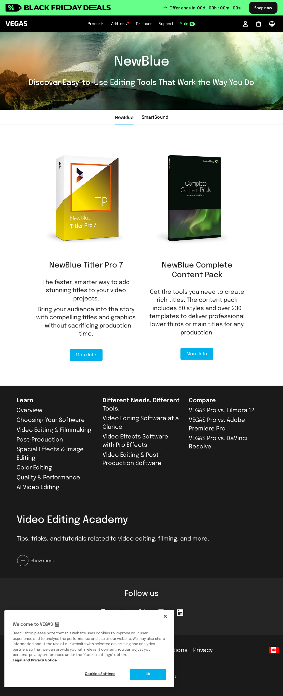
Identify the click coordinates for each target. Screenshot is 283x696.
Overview (29, 410)
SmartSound (155, 117)
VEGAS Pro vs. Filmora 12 (222, 410)
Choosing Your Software (51, 420)
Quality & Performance (48, 478)
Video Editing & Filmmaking (54, 430)
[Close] (165, 616)
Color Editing (34, 468)
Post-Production (40, 440)
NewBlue (124, 117)
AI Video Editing (38, 487)
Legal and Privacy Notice (35, 660)
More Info (86, 355)
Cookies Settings (100, 674)
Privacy (203, 650)
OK (148, 674)
